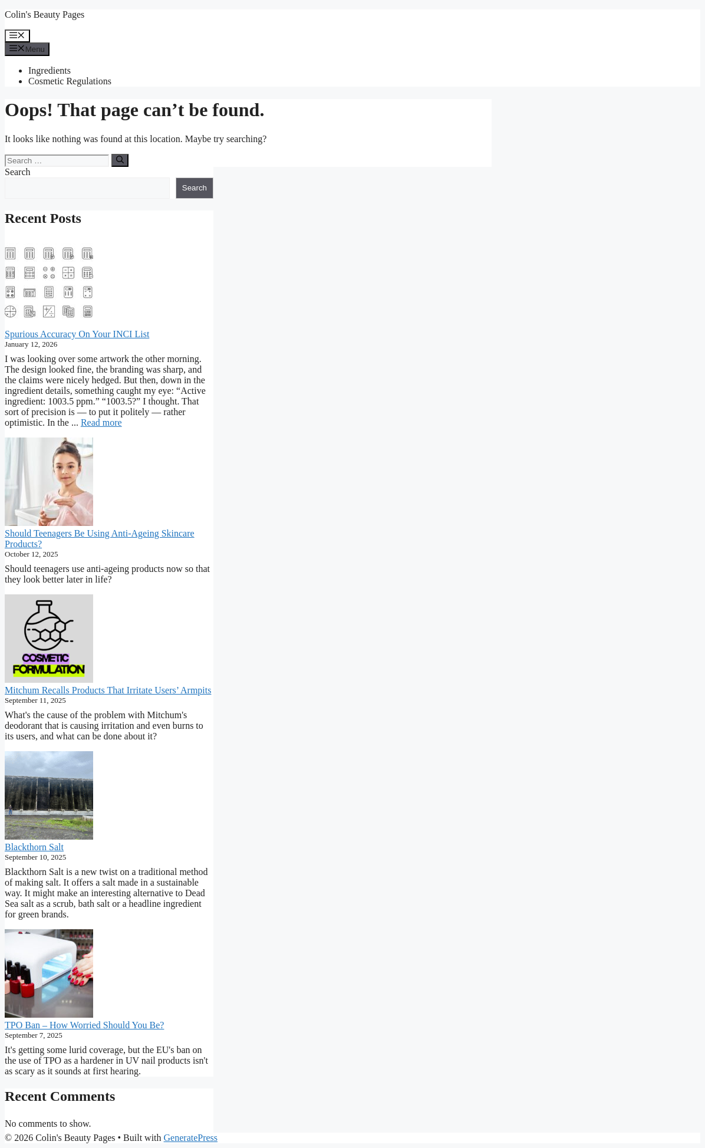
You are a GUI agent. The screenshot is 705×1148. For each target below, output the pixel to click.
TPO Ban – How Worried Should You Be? (84, 1025)
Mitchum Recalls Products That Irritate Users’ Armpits (108, 690)
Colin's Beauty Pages (44, 14)
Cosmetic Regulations (69, 81)
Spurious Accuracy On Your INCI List (77, 334)
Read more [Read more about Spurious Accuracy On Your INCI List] (101, 422)
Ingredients (49, 70)
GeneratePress (191, 1138)
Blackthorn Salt (34, 847)
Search (18, 172)
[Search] (120, 160)
